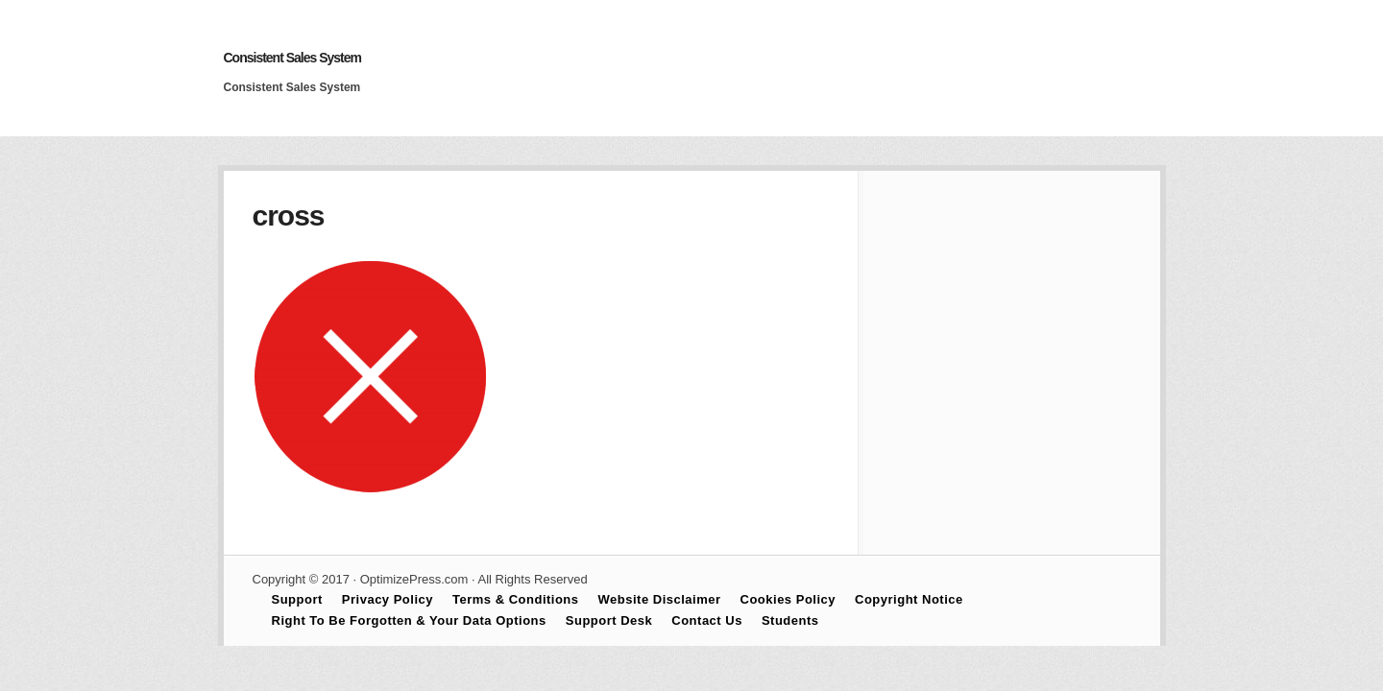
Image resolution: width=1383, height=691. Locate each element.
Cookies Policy (788, 599)
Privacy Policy (387, 599)
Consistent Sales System (293, 57)
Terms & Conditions (515, 599)
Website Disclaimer (659, 599)
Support (297, 599)
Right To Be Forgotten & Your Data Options (409, 620)
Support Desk (609, 620)
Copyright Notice (909, 599)
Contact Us (706, 620)
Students (790, 620)
